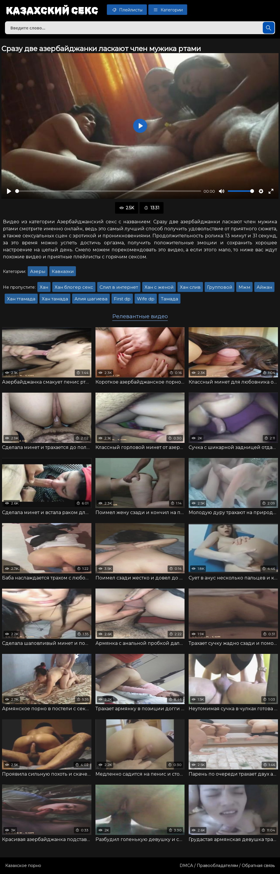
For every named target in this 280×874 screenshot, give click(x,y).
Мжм (244, 287)
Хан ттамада (21, 299)
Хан (44, 287)
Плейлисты (126, 9)
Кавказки (63, 271)
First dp (122, 299)
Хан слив (190, 287)
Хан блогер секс (74, 287)
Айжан (264, 287)
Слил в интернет (119, 287)
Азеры (37, 271)
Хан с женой (159, 287)
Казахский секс (52, 10)
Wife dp (145, 299)
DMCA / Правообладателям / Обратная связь (227, 865)
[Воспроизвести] (9, 191)
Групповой (219, 287)
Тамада (169, 299)
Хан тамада (55, 299)
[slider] (108, 191)
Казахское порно (23, 865)
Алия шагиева (90, 299)
